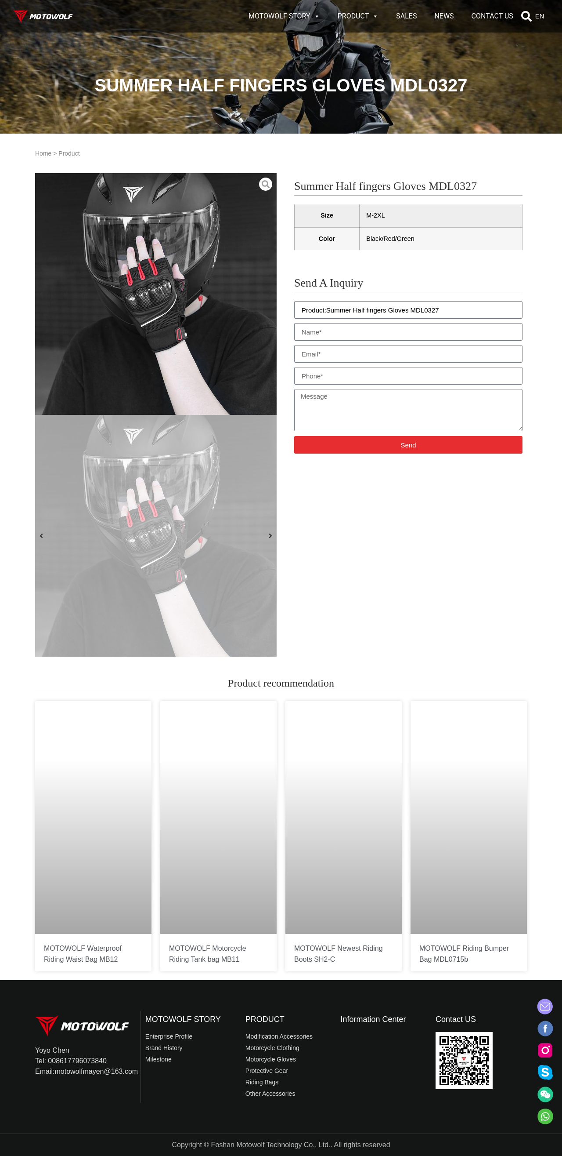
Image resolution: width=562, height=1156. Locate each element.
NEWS (444, 16)
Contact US (456, 1019)
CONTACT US (492, 16)
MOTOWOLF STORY (284, 16)
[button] (526, 16)
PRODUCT (358, 16)
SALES (406, 16)
